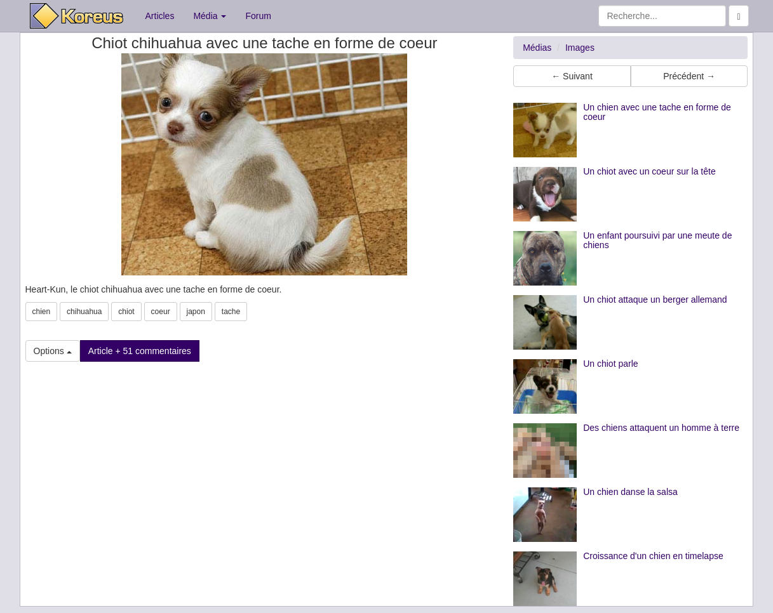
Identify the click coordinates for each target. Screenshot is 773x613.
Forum (258, 16)
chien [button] (41, 311)
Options (53, 351)
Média (209, 16)
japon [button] (196, 311)
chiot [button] (126, 311)
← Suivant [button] (572, 76)
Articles (160, 16)
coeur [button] (160, 311)
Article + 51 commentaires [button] (139, 351)
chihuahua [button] (84, 311)
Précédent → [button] (689, 76)
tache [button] (231, 311)
